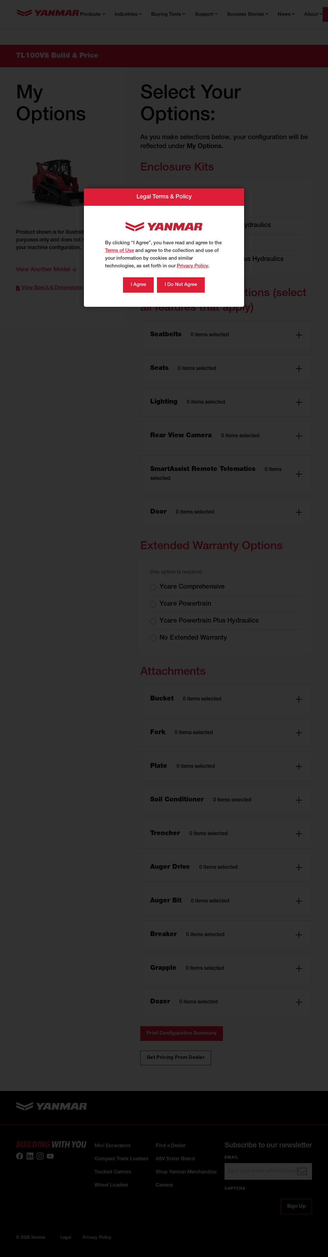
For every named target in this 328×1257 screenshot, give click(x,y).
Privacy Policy (192, 266)
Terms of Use (119, 250)
